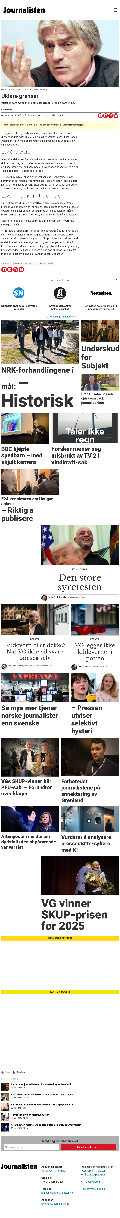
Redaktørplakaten (95, 1174)
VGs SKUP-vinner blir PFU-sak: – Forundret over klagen (42, 1094)
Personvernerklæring (93, 1188)
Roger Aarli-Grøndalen (53, 1170)
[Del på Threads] (110, 115)
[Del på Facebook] (100, 115)
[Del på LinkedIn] (105, 115)
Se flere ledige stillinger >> (60, 316)
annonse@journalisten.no (55, 1203)
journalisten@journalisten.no (57, 1192)
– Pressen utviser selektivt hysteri (30, 1114)
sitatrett (7, 263)
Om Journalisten (90, 1181)
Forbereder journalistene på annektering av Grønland (41, 1084)
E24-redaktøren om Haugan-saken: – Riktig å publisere (42, 1104)
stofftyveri (31, 263)
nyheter (19, 263)
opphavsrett (46, 263)
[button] (117, 280)
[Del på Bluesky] (115, 115)
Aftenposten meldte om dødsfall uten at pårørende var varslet (46, 1124)
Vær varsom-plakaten (93, 1170)
